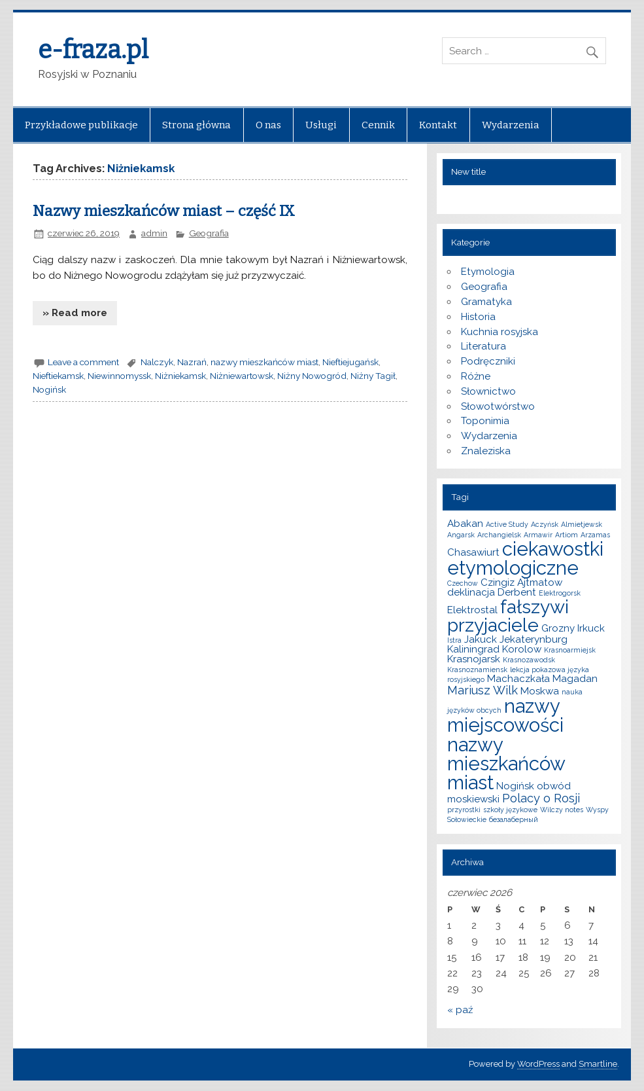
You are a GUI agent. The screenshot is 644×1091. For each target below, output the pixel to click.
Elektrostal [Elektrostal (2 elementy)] (472, 610)
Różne (475, 376)
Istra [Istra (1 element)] (454, 640)
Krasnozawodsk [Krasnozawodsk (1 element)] (529, 660)
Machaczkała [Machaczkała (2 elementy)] (518, 679)
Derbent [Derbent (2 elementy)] (517, 592)
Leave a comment (83, 362)
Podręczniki (488, 361)
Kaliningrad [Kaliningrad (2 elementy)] (473, 649)
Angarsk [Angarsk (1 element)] (461, 535)
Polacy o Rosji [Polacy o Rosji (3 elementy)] (541, 798)
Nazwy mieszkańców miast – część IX (164, 211)
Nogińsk (49, 389)
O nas (268, 125)
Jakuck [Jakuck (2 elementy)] (480, 639)
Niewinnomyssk (119, 375)
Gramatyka (486, 302)
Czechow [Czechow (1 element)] (462, 583)
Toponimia (485, 421)
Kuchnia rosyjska (499, 332)
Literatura (483, 346)
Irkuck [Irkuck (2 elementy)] (591, 628)
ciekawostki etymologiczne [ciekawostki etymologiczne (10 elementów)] (525, 558)
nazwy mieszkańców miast (264, 362)
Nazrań (192, 362)
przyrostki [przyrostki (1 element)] (464, 810)
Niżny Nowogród (312, 375)
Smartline (598, 1064)
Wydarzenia (510, 125)
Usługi (321, 125)
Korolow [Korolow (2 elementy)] (521, 649)
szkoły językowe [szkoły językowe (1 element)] (510, 810)
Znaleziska (486, 451)
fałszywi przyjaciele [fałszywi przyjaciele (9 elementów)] (508, 616)
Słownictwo (488, 391)
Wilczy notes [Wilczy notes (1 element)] (561, 810)
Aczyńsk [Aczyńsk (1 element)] (544, 524)
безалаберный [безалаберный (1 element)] (513, 819)
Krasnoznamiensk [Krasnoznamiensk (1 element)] (477, 669)
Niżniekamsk (180, 375)
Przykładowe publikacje (81, 125)
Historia (478, 317)
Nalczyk (157, 362)
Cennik (378, 125)
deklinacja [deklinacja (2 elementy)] (471, 592)
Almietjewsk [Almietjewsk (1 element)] (581, 524)
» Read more (74, 313)
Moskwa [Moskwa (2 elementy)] (539, 691)
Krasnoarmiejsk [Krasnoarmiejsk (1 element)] (570, 650)
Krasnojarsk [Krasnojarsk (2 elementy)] (473, 659)
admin (154, 233)
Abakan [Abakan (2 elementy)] (465, 523)
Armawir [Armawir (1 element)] (538, 535)
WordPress (538, 1064)
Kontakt (438, 125)
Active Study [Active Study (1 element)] (507, 524)
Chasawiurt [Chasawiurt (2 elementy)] (473, 552)
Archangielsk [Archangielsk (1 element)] (499, 535)
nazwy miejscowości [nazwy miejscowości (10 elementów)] (505, 715)
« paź (460, 1010)
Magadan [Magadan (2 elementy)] (575, 679)
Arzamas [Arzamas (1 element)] (595, 535)
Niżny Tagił (373, 375)
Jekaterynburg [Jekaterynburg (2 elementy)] (534, 639)
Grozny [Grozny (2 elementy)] (558, 628)
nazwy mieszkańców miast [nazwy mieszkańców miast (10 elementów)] (506, 764)
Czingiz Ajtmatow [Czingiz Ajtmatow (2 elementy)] (521, 582)
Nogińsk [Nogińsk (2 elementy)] (515, 786)
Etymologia (488, 271)
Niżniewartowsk (241, 375)
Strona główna (196, 125)
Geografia (209, 233)
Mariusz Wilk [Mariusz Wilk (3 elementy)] (482, 690)
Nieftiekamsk (58, 375)
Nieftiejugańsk (350, 362)
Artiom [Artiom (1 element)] (566, 535)
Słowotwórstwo (498, 406)
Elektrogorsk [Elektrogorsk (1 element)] (560, 593)
